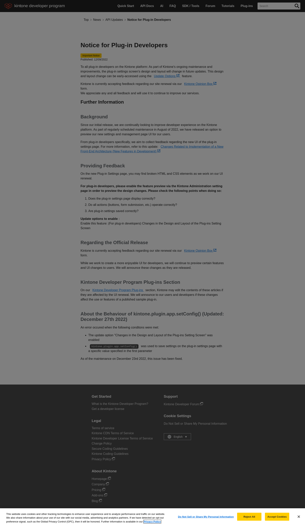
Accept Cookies (277, 518)
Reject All (249, 518)
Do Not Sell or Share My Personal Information (206, 518)
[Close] (298, 519)
